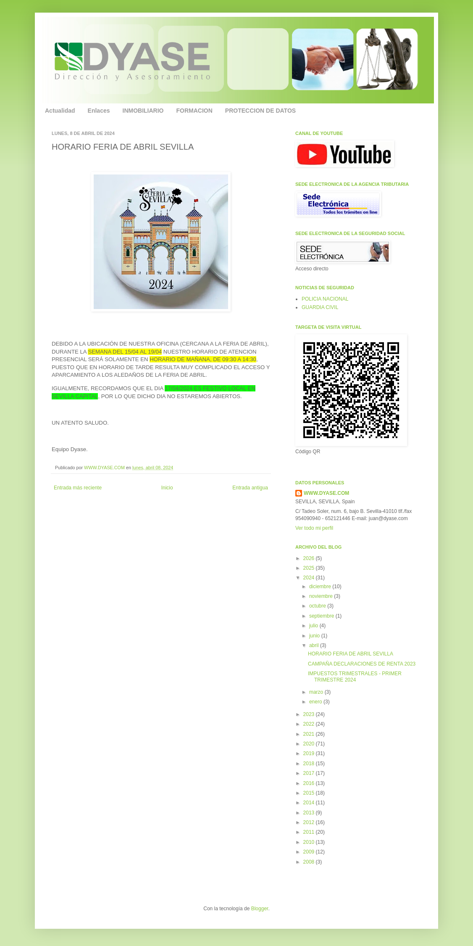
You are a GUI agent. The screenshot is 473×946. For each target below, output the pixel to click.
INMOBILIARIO (143, 110)
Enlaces (99, 110)
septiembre (322, 616)
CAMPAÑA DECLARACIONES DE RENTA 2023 (361, 664)
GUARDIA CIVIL (320, 307)
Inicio (167, 488)
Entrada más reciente (78, 488)
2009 (309, 852)
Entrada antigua (250, 488)
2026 (309, 558)
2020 (309, 744)
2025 (309, 568)
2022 (309, 724)
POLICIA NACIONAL (325, 299)
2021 (309, 734)
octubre (318, 606)
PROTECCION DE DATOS (260, 110)
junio (315, 636)
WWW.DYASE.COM (105, 467)
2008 (309, 862)
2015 (309, 793)
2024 (309, 578)
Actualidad (60, 110)
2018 (309, 763)
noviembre (321, 596)
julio (314, 626)
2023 (309, 714)
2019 (309, 753)
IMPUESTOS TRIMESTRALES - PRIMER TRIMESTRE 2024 (355, 676)
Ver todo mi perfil (314, 528)
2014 (309, 803)
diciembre (320, 586)
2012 (309, 822)
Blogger (259, 909)
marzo (317, 692)
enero (316, 702)
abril (314, 645)
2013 (309, 813)
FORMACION (194, 110)
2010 (309, 842)
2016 (309, 783)
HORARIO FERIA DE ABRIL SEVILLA (350, 654)
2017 (309, 773)
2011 (309, 832)
